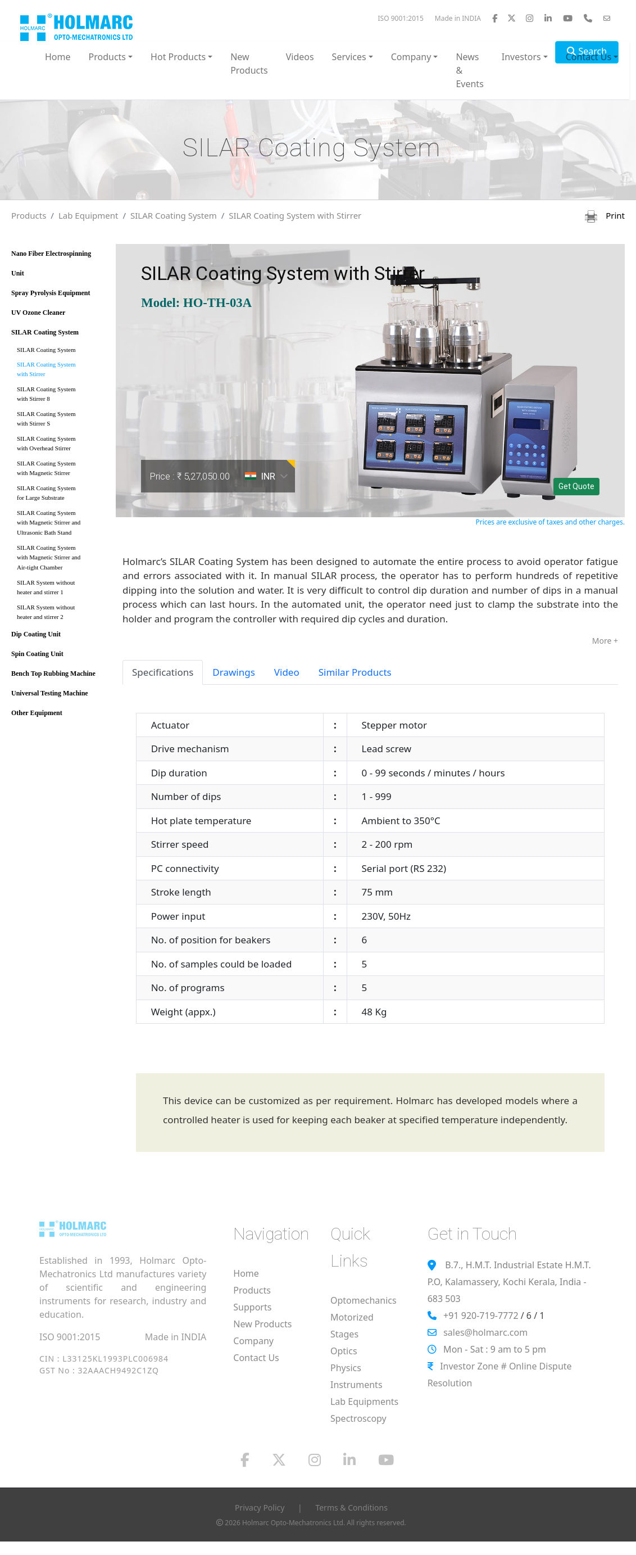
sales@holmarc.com (485, 1332)
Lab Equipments (364, 1401)
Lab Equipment (88, 215)
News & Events (469, 70)
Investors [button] (521, 57)
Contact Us (256, 1357)
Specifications (162, 672)
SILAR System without (59, 589)
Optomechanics (363, 1300)
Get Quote (576, 486)
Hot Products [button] (178, 57)
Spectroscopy (358, 1418)
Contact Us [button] (588, 57)
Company (253, 1341)
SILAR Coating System (173, 215)
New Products (249, 63)
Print (605, 215)
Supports (252, 1307)
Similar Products (355, 672)
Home (58, 57)
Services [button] (349, 57)
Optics (343, 1351)
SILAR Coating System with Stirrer (295, 215)
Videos (300, 57)
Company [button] (411, 57)
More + (605, 640)
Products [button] (107, 57)
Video (286, 672)
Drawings (233, 672)
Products (28, 215)
